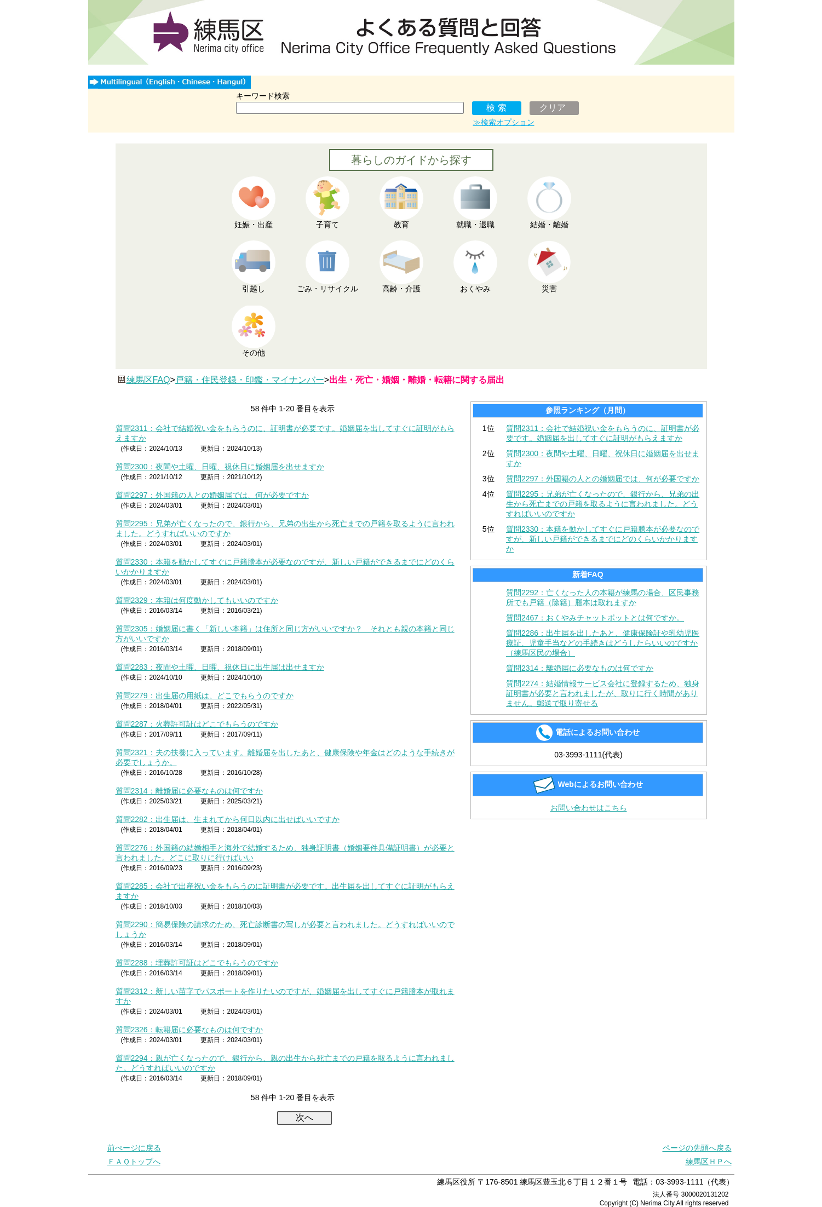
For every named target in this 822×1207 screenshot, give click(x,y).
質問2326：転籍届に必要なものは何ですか (189, 1029)
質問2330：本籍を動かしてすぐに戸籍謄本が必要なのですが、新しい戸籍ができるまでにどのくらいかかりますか (602, 539)
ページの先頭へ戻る (697, 1147)
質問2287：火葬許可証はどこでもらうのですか (197, 724)
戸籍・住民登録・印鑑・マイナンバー (249, 379)
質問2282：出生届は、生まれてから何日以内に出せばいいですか (228, 819)
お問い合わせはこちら (588, 807)
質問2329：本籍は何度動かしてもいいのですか (197, 600)
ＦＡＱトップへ (133, 1161)
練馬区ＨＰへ (709, 1161)
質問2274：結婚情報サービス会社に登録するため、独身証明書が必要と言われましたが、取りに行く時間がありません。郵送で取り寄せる (602, 693)
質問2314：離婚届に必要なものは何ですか (189, 790)
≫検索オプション (503, 122)
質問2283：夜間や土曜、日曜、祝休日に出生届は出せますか (220, 667)
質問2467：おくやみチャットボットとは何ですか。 (595, 617)
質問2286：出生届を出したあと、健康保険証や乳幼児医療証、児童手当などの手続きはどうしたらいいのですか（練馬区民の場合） (602, 643)
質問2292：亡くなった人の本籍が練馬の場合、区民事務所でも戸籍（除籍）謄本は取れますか (602, 597)
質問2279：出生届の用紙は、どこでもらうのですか (205, 695)
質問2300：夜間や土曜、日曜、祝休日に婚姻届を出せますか (220, 466)
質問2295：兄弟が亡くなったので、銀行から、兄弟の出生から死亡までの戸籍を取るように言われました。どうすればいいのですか (602, 504)
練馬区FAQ (148, 379)
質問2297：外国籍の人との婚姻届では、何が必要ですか (212, 495)
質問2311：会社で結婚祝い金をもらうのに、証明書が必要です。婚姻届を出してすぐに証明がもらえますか (602, 433)
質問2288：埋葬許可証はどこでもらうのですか (197, 962)
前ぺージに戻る (134, 1147)
